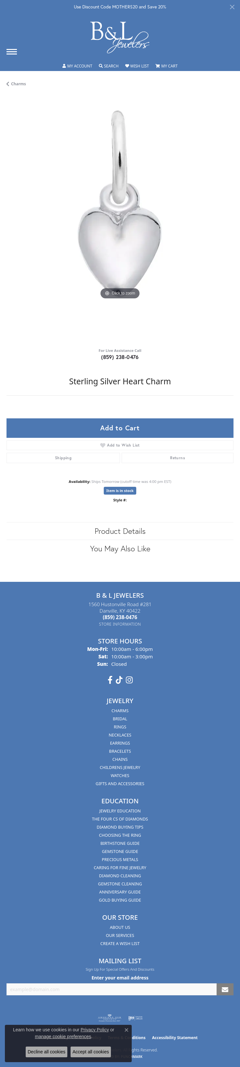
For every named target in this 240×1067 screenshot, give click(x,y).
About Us (120, 927)
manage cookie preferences (63, 1036)
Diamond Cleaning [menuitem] (120, 876)
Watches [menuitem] (120, 775)
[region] (120, 219)
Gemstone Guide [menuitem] (120, 851)
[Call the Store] (120, 617)
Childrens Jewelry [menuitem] (120, 767)
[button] (77, 66)
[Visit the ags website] (110, 1018)
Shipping (63, 457)
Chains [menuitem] (120, 759)
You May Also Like (120, 548)
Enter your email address (119, 978)
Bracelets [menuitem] (120, 751)
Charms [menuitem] (120, 710)
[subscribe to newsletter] (225, 989)
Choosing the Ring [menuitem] (120, 835)
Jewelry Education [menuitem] (119, 811)
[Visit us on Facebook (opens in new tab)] (110, 680)
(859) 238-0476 (120, 357)
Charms (18, 84)
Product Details (120, 531)
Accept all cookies (91, 1051)
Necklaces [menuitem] (120, 735)
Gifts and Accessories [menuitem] (120, 783)
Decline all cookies (46, 1051)
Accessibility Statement (174, 1037)
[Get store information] (120, 624)
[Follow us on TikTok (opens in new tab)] (119, 680)
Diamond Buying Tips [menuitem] (120, 827)
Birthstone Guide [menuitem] (120, 843)
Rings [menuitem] (120, 727)
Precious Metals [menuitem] (120, 859)
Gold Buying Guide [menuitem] (120, 900)
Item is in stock (120, 490)
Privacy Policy (95, 1029)
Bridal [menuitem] (120, 719)
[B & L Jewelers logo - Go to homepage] (120, 37)
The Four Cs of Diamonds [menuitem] (120, 819)
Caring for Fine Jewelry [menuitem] (120, 867)
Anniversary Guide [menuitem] (120, 892)
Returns (177, 457)
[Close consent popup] (126, 1030)
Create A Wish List (120, 943)
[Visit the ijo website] (135, 1018)
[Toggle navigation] (11, 51)
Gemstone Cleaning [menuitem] (120, 884)
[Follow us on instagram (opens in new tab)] (129, 680)
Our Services (120, 935)
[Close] (232, 7)
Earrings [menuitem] (120, 743)
